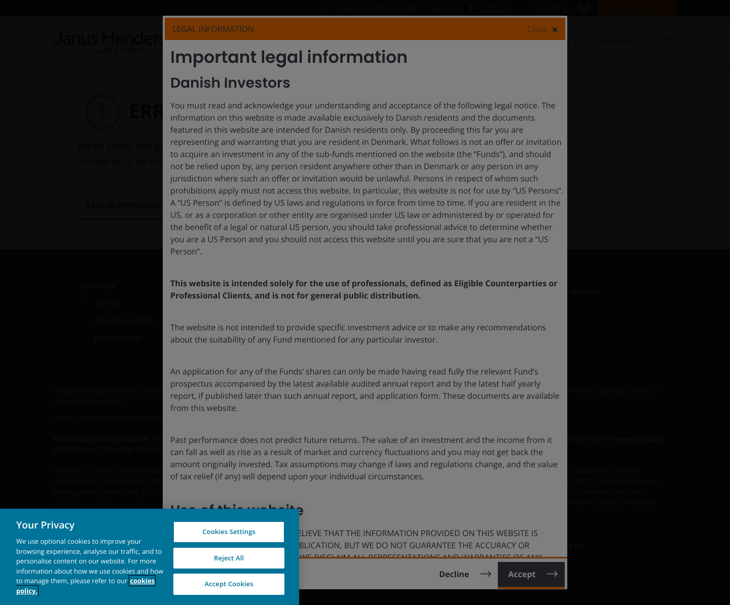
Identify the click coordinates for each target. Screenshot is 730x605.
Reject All (229, 557)
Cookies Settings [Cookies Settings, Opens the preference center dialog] (229, 531)
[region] (149, 557)
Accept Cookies (228, 583)
